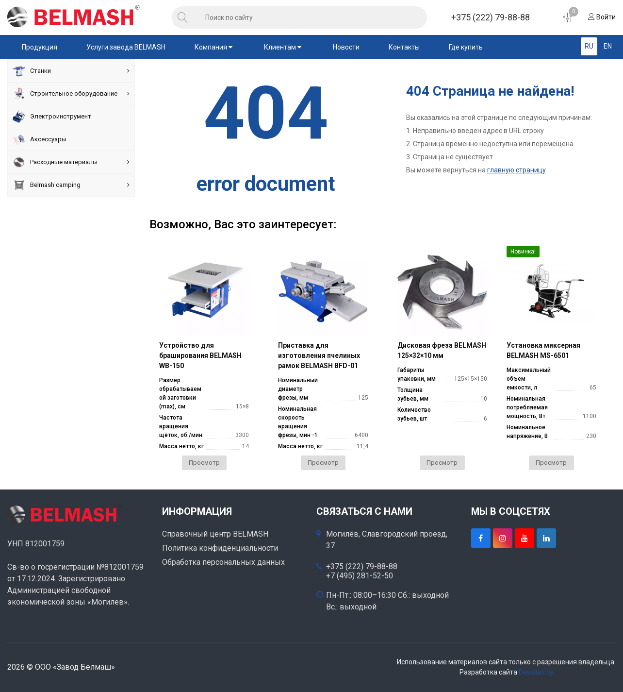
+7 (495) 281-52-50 (359, 576)
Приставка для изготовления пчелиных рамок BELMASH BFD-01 (319, 355)
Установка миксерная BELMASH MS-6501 (543, 350)
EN (608, 46)
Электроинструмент (52, 116)
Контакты (404, 47)
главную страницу (516, 170)
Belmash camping (71, 185)
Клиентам (284, 47)
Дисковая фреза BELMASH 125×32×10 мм (441, 350)
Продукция (39, 47)
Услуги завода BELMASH (125, 47)
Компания (215, 47)
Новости (346, 47)
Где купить (466, 47)
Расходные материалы (71, 162)
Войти (602, 17)
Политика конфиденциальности (220, 548)
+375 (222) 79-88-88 (490, 17)
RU (589, 46)
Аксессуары (39, 139)
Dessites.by (536, 672)
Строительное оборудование (71, 93)
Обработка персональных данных (223, 562)
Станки (71, 71)
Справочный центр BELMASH (215, 534)
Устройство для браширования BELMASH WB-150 (200, 355)
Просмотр (204, 462)
